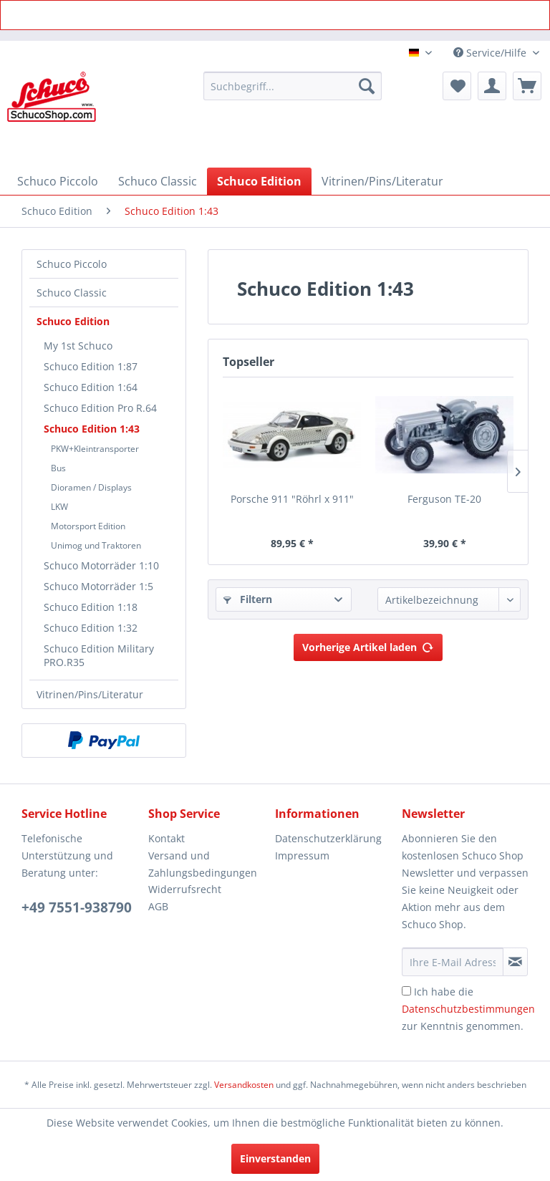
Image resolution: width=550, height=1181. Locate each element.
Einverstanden (275, 1158)
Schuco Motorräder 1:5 (98, 586)
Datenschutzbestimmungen (468, 1009)
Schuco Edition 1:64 (91, 387)
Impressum (302, 855)
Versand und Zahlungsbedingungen (202, 864)
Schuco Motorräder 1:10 (101, 565)
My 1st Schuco (78, 345)
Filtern (247, 599)
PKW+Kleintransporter (95, 449)
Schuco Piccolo (72, 264)
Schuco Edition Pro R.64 (100, 408)
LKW (59, 507)
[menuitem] (292, 86)
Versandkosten (244, 1085)
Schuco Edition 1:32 (91, 628)
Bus (58, 468)
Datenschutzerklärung (328, 838)
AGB (158, 906)
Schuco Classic (72, 292)
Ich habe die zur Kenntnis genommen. (468, 1009)
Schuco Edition (73, 321)
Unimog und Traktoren (96, 545)
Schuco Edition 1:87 (91, 366)
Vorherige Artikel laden (368, 645)
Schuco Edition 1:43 (92, 428)
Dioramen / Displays (91, 487)
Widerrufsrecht (184, 889)
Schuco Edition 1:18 (91, 607)
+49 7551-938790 (76, 907)
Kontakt (166, 838)
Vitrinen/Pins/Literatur (90, 694)
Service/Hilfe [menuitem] (491, 52)
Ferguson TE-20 (444, 499)
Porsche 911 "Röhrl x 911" (292, 499)
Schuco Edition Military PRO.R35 (99, 655)
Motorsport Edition (88, 526)
